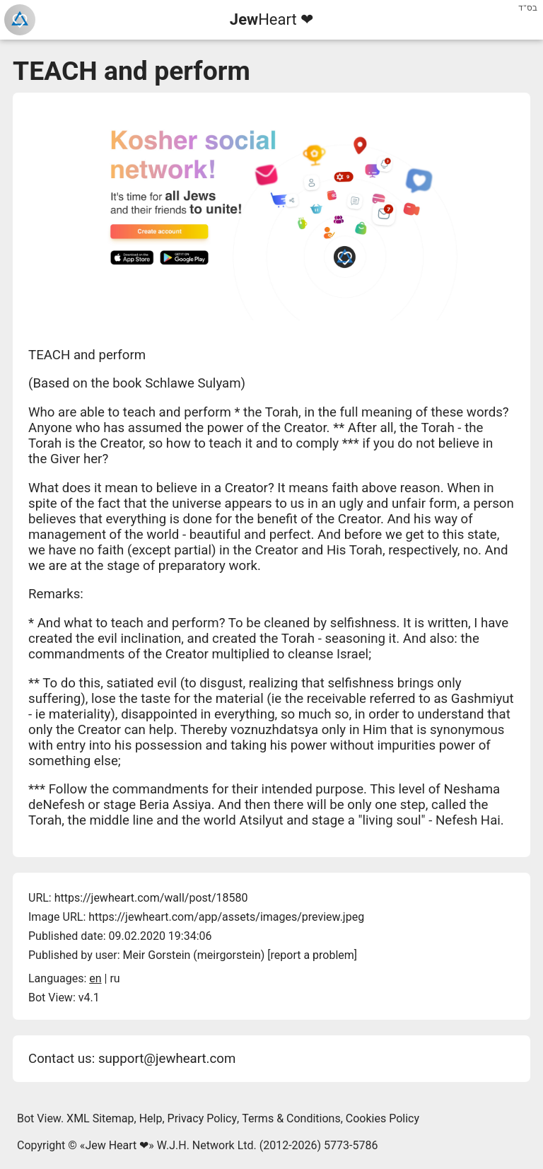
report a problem (312, 955)
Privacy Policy (203, 1118)
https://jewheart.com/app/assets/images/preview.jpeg (226, 917)
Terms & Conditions (291, 1118)
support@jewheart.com (166, 1058)
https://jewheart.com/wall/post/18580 (151, 898)
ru (114, 978)
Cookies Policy (382, 1118)
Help (151, 1118)
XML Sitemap (100, 1118)
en (95, 978)
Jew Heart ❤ (116, 1145)
